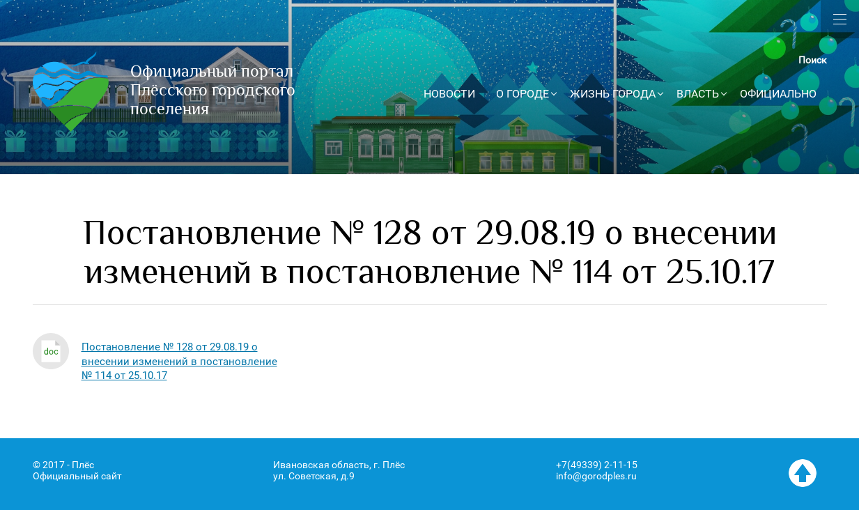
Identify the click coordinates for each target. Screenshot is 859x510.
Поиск (812, 59)
